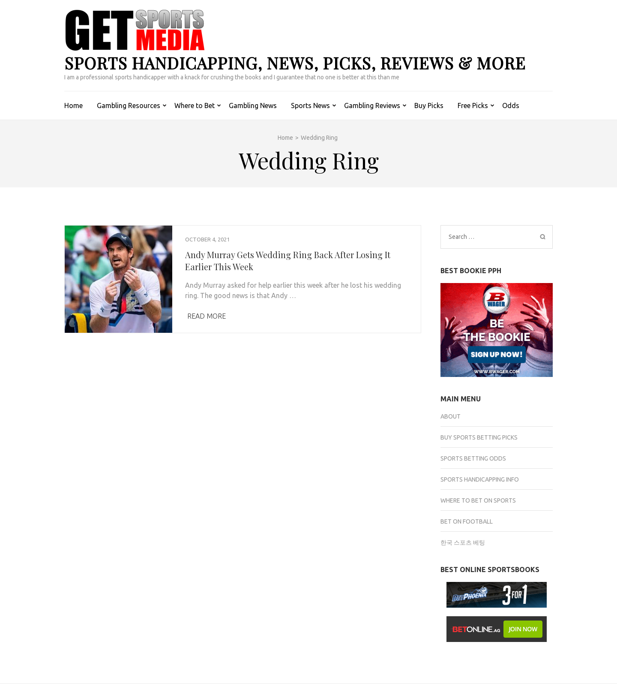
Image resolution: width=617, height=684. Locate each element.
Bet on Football (466, 521)
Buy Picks (428, 105)
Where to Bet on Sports (478, 500)
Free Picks (473, 105)
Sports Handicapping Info (479, 479)
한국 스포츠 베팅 (462, 542)
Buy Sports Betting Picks (479, 437)
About (450, 416)
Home (73, 105)
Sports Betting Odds (473, 458)
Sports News (310, 105)
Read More (206, 316)
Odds (510, 105)
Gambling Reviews (372, 105)
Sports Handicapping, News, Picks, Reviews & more (295, 63)
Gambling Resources (128, 105)
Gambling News (253, 105)
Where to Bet (194, 105)
